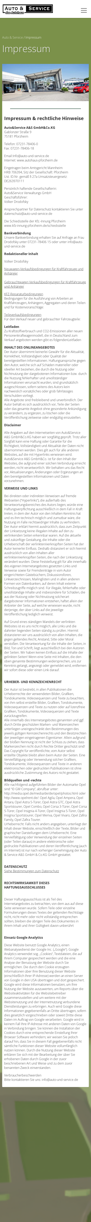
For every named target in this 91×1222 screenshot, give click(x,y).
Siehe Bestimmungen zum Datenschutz (31, 871)
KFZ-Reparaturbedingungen (23, 294)
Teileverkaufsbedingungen (22, 315)
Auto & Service (12, 37)
